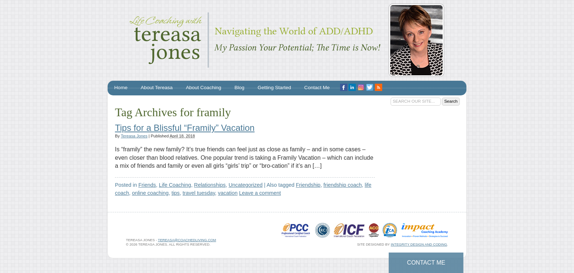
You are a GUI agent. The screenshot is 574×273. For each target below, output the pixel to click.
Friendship (308, 185)
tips (175, 193)
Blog (239, 87)
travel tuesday (199, 193)
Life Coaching (175, 185)
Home (120, 87)
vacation (228, 193)
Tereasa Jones (134, 136)
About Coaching (203, 87)
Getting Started (274, 87)
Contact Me (426, 262)
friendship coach (342, 185)
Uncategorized (245, 185)
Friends (147, 185)
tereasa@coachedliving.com (187, 240)
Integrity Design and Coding (419, 244)
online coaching (150, 193)
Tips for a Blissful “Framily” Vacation (184, 128)
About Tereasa (156, 87)
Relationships (209, 185)
